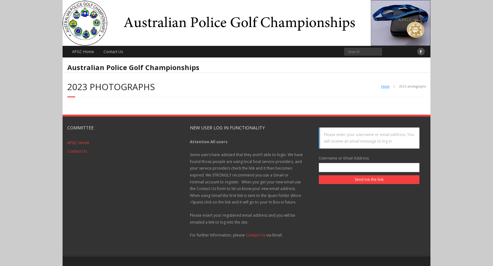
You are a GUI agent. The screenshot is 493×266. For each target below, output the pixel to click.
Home (385, 86)
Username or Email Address (344, 158)
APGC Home (83, 51)
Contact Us (113, 51)
